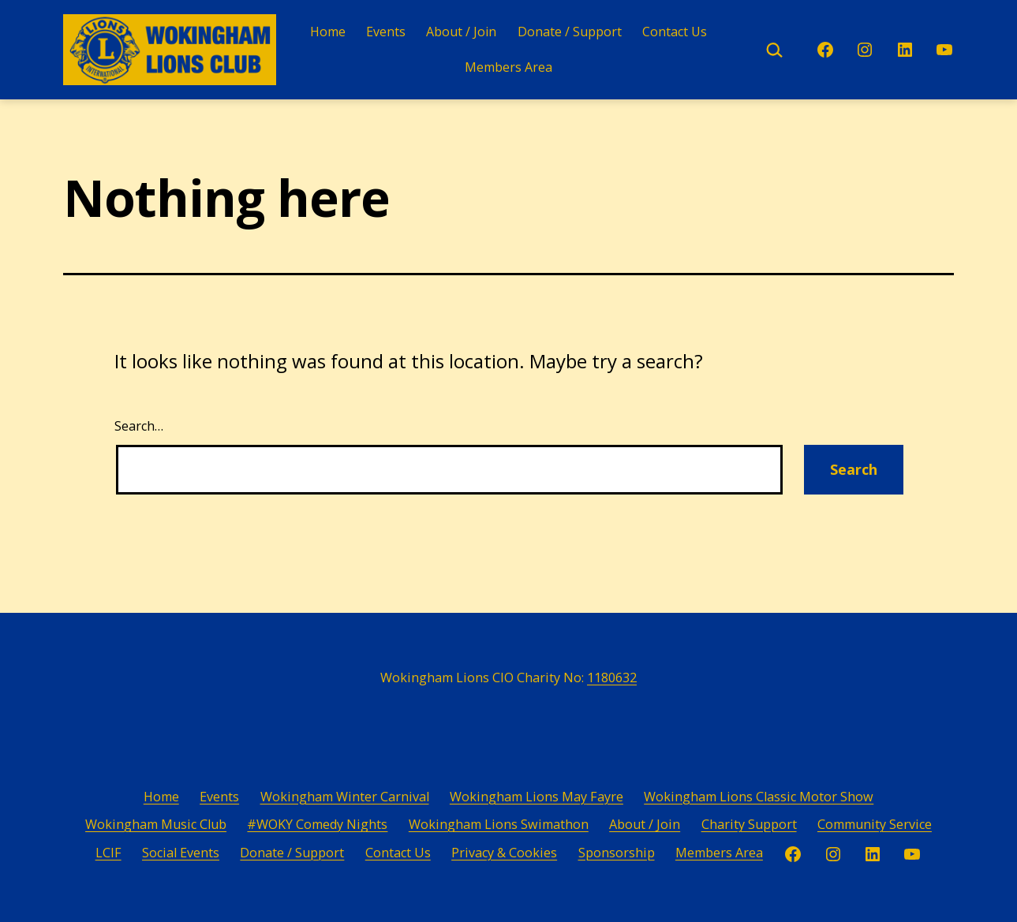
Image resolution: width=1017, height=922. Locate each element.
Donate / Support (570, 31)
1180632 (612, 677)
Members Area (508, 67)
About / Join (461, 31)
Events (386, 31)
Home (328, 31)
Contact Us (674, 31)
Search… (138, 426)
